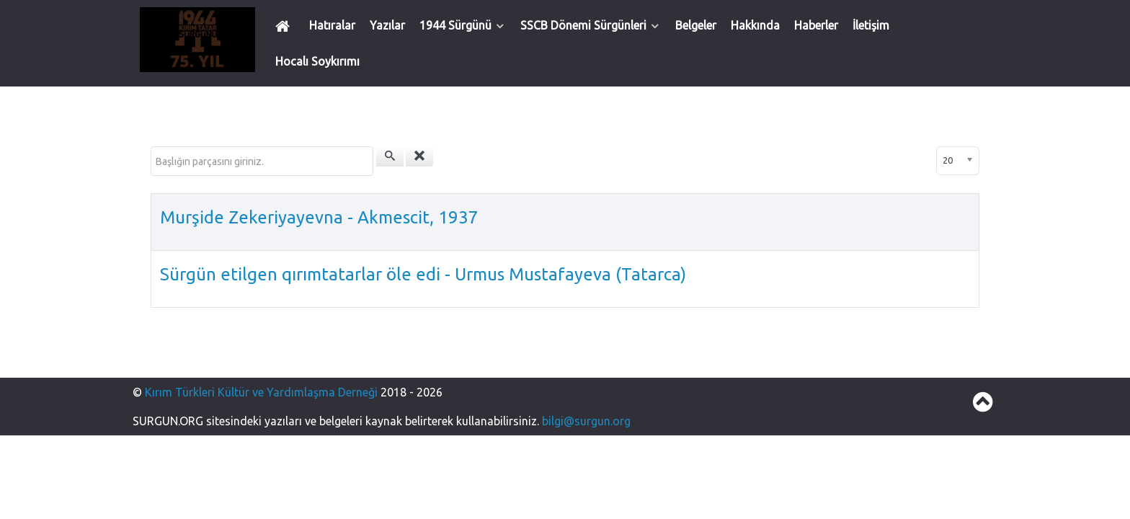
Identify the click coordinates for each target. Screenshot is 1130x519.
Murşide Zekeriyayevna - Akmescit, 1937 (319, 217)
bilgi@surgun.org (586, 420)
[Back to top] (982, 405)
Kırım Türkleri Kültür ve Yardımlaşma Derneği (263, 392)
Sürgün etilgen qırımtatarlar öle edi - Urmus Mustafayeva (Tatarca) (423, 274)
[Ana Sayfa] (285, 26)
